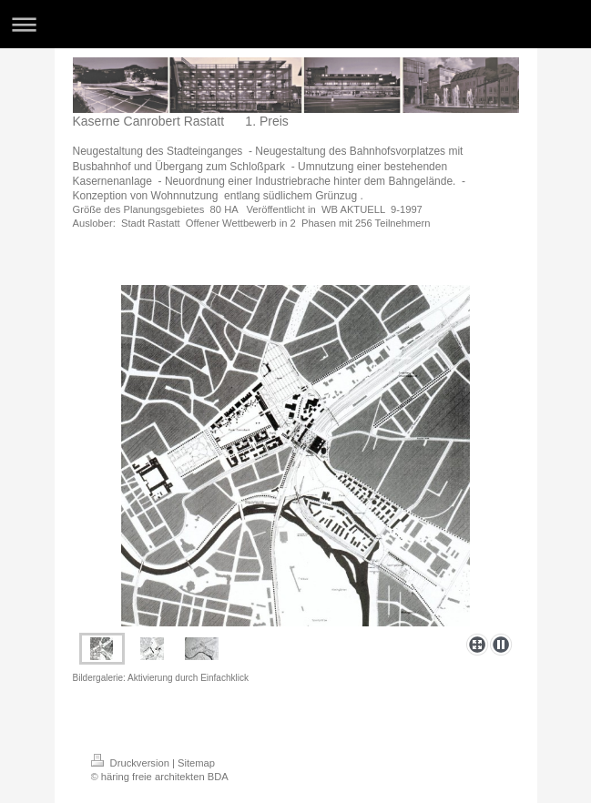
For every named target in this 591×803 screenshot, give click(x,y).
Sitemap (196, 762)
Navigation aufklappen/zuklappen (295, 24)
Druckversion (132, 762)
